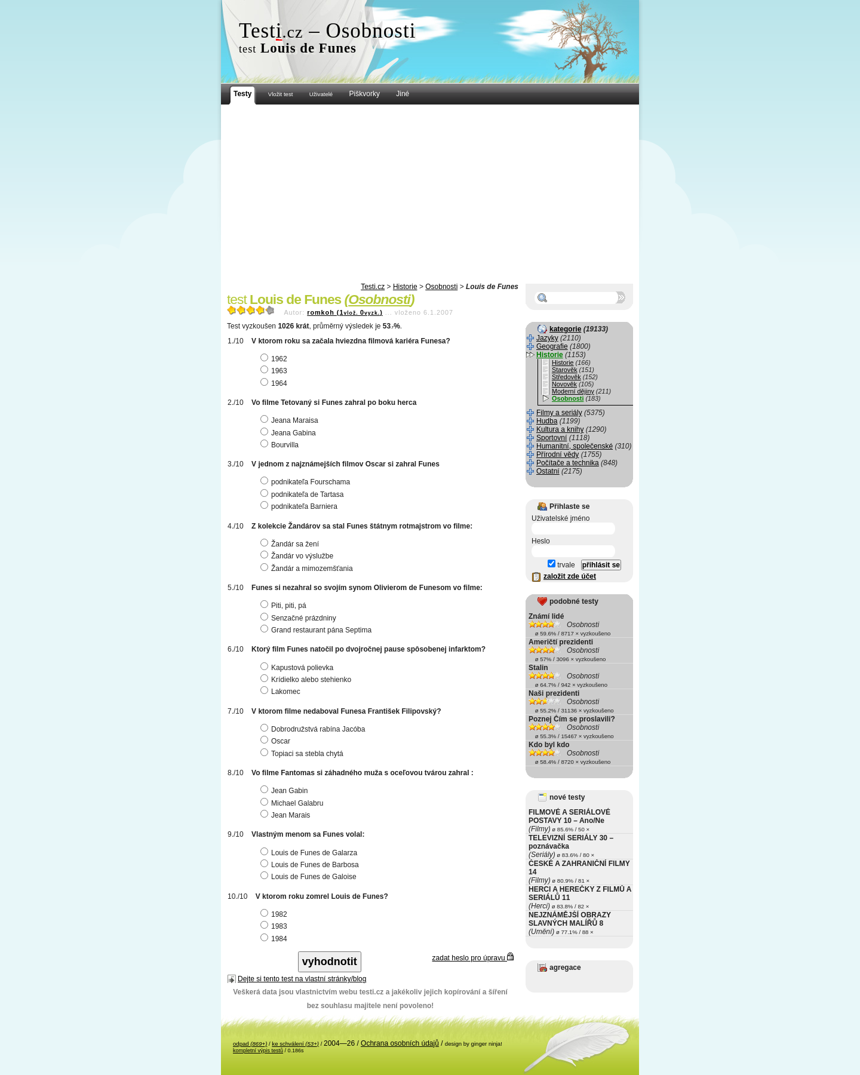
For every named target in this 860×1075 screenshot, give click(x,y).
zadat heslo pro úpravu (473, 958)
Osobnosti (441, 286)
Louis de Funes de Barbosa (311, 865)
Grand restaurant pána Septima (317, 630)
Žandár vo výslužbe (298, 556)
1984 (275, 939)
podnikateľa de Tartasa (303, 494)
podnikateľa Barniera (300, 506)
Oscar (276, 741)
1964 (275, 383)
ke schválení (295, 1043)
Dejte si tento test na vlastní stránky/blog (302, 979)
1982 (275, 914)
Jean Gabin (285, 791)
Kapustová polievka (298, 668)
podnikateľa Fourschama (306, 482)
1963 (275, 371)
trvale (561, 565)
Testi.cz (373, 286)
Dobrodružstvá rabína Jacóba (314, 729)
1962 (275, 359)
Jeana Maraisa (290, 420)
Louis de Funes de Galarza (310, 853)
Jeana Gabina (289, 433)
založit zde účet (569, 576)
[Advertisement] (430, 194)
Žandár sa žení (291, 544)
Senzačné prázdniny (299, 618)
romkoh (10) (345, 312)
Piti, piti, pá (284, 605)
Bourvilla (281, 445)
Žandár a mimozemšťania (308, 568)
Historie (405, 286)
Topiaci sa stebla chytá (303, 754)
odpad (250, 1043)
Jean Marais (286, 815)
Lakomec (281, 691)
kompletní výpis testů (258, 1051)
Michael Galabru (293, 803)
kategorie (565, 329)
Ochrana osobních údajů (400, 1043)
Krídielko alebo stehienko (307, 679)
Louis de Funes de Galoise (310, 877)
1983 (275, 926)
